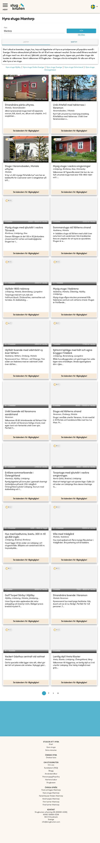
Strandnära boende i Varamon (70, 595)
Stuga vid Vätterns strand (67, 411)
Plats (5, 28)
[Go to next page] (53, 693)
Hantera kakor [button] (51, 780)
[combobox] (32, 31)
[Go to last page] (58, 693)
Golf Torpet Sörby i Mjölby (19, 595)
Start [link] (51, 744)
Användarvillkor (51, 774)
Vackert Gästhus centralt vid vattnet (25, 657)
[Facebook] (51, 825)
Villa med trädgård (63, 534)
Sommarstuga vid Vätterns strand (72, 228)
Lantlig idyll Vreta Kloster (66, 657)
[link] (51, 790)
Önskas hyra (51, 757)
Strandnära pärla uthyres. (19, 105)
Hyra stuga (51, 747)
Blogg (51, 771)
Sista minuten (51, 750)
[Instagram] (51, 829)
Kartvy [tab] (74, 42)
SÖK (81, 31)
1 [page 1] (44, 693)
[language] (94, 6)
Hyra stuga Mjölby (13, 67)
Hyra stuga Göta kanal (73, 67)
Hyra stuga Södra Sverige (33, 67)
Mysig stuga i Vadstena (66, 289)
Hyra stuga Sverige (54, 67)
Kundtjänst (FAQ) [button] (51, 768)
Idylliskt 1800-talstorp (17, 289)
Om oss (51, 765)
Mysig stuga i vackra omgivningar (72, 166)
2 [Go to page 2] (49, 693)
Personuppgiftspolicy (51, 777)
